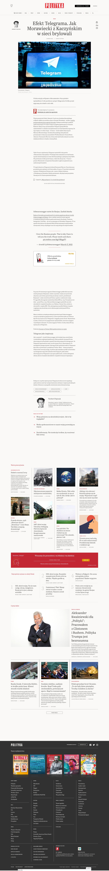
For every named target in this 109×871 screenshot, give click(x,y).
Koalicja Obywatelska (16, 808)
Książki (35, 804)
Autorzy (80, 807)
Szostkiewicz (59, 789)
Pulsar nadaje (59, 822)
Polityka (13, 784)
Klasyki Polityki (82, 800)
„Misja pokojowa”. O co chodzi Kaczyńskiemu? (53, 180)
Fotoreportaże (82, 789)
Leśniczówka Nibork (29, 867)
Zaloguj (95, 6)
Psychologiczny (60, 815)
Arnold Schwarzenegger (41, 389)
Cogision (64, 867)
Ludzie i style (81, 787)
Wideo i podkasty (69, 13)
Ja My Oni (13, 798)
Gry (34, 817)
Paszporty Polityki (38, 820)
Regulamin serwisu (37, 847)
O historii (58, 813)
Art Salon (35, 824)
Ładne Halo (68, 867)
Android (60, 853)
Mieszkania (36, 784)
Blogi (59, 13)
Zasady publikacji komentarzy (40, 849)
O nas (79, 811)
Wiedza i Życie (15, 793)
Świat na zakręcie (60, 808)
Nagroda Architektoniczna (40, 822)
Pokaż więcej (54, 713)
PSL (12, 815)
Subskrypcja (83, 745)
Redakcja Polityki (15, 847)
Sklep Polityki (82, 813)
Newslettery (81, 784)
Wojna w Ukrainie (15, 830)
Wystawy (35, 813)
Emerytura (36, 791)
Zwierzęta (81, 802)
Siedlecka (58, 784)
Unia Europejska (15, 833)
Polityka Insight (19, 867)
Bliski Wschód (14, 837)
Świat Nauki (14, 795)
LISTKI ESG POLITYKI (39, 795)
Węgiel (35, 789)
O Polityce (13, 857)
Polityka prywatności (38, 852)
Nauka (52, 13)
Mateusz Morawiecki (40, 392)
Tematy (80, 809)
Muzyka (35, 806)
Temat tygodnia (60, 804)
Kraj (26, 13)
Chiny (12, 841)
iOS (56, 853)
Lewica (13, 813)
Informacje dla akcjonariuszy (40, 857)
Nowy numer (19, 13)
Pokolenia (79, 13)
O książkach (59, 811)
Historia (80, 791)
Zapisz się (86, 560)
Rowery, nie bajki (60, 817)
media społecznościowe (54, 392)
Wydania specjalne (16, 787)
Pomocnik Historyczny (17, 789)
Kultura (46, 13)
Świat (32, 13)
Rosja (12, 839)
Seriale (35, 811)
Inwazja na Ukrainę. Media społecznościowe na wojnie (53, 330)
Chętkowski (59, 793)
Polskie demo (59, 820)
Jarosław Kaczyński (55, 389)
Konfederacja (14, 820)
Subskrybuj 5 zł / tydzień (82, 6)
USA (12, 835)
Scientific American (16, 791)
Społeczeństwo (82, 793)
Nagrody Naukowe (38, 839)
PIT (34, 787)
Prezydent (13, 822)
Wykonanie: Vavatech (75, 867)
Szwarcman (59, 787)
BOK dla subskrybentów (16, 855)
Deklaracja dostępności (39, 855)
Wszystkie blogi (60, 795)
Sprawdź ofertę (69, 264)
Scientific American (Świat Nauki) (42, 835)
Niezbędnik (14, 800)
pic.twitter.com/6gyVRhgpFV (54, 240)
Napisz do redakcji (15, 852)
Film (34, 808)
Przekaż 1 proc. (82, 795)
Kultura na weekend (61, 806)
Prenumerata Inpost (71, 745)
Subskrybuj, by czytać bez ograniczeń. (47, 113)
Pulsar (35, 833)
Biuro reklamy (14, 849)
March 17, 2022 (66, 245)
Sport (79, 798)
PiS (12, 811)
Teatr (34, 815)
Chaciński (58, 791)
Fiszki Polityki (81, 853)
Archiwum (81, 804)
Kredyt (35, 793)
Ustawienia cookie (37, 860)
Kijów (66, 389)
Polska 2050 (14, 817)
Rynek (38, 13)
